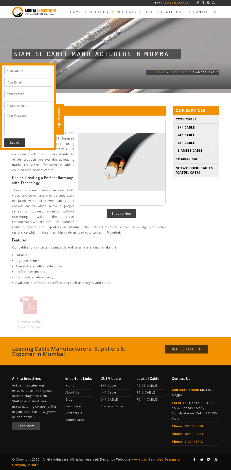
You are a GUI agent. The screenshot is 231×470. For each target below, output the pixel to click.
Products (126, 12)
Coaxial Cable (189, 159)
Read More (26, 426)
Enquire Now (122, 213)
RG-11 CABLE (146, 399)
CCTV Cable (181, 72)
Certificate (173, 12)
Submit (15, 142)
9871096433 (193, 434)
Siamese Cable (190, 151)
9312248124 (193, 426)
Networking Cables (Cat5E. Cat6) (194, 170)
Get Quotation (183, 350)
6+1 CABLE (186, 143)
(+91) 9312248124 (175, 3)
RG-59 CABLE (146, 385)
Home (75, 12)
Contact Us (205, 12)
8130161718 (193, 441)
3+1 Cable (186, 127)
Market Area (74, 420)
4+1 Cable (186, 135)
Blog (149, 12)
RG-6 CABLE (145, 392)
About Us (98, 12)
